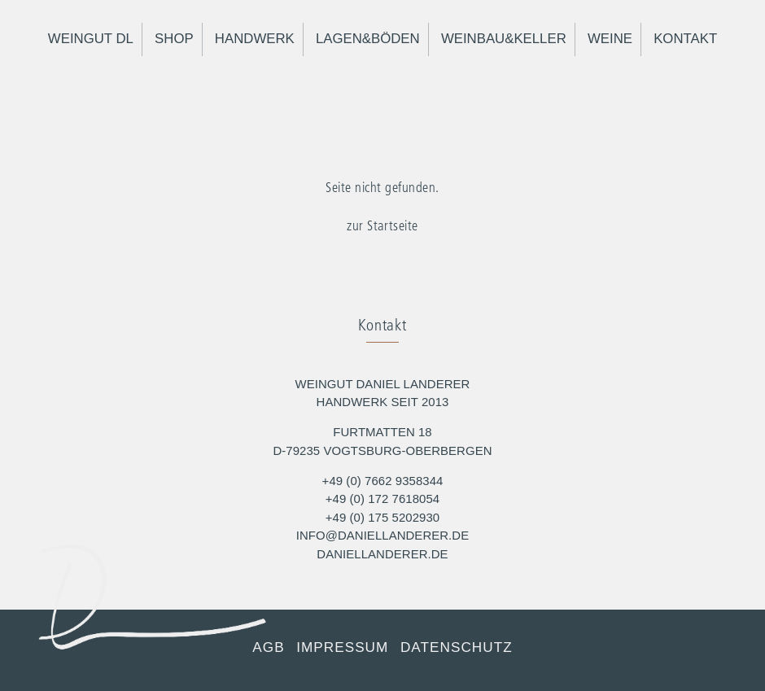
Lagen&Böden (368, 38)
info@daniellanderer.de (382, 535)
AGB (268, 647)
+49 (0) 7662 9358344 (383, 481)
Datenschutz (456, 647)
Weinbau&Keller (503, 38)
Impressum (342, 647)
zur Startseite (382, 227)
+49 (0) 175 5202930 (382, 517)
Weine (610, 38)
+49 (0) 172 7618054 (382, 498)
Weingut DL (90, 38)
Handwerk (255, 38)
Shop (174, 38)
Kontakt (685, 38)
